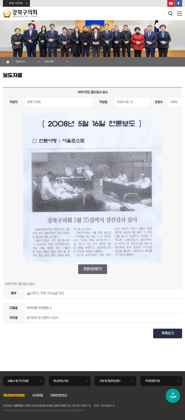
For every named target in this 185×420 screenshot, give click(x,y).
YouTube (171, 3)
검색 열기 (170, 13)
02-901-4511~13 (81, 405)
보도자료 (49, 61)
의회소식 (20, 61)
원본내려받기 (92, 269)
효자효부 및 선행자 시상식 (42, 318)
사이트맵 (37, 395)
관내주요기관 (60, 380)
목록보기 (167, 333)
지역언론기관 (152, 380)
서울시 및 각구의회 (18, 380)
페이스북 (178, 3)
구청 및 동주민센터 (109, 380)
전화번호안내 (58, 395)
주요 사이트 (16, 3)
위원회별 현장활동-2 (39, 308)
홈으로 (8, 62)
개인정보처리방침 (13, 395)
